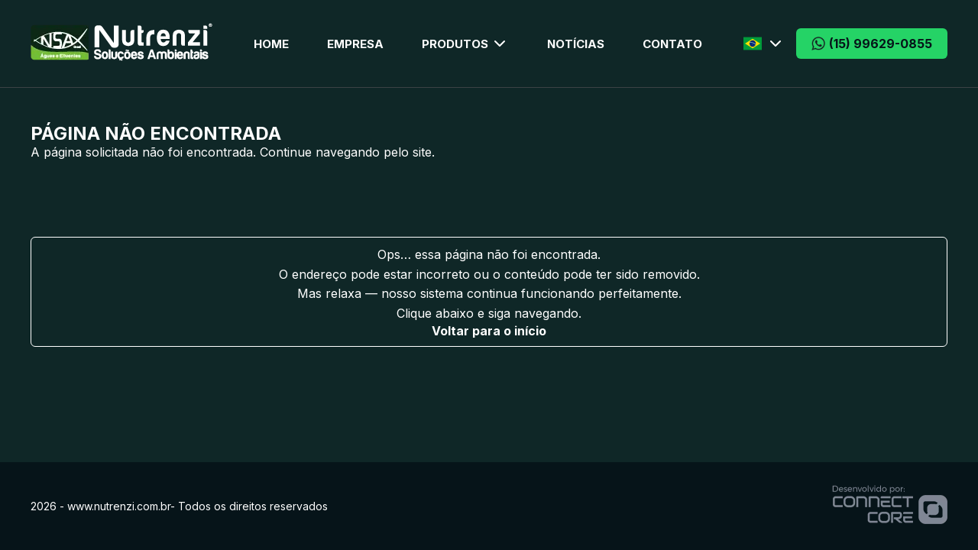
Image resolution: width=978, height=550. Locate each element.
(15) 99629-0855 (871, 43)
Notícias (575, 44)
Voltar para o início (489, 330)
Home (271, 44)
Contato (672, 44)
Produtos (465, 43)
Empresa (355, 44)
